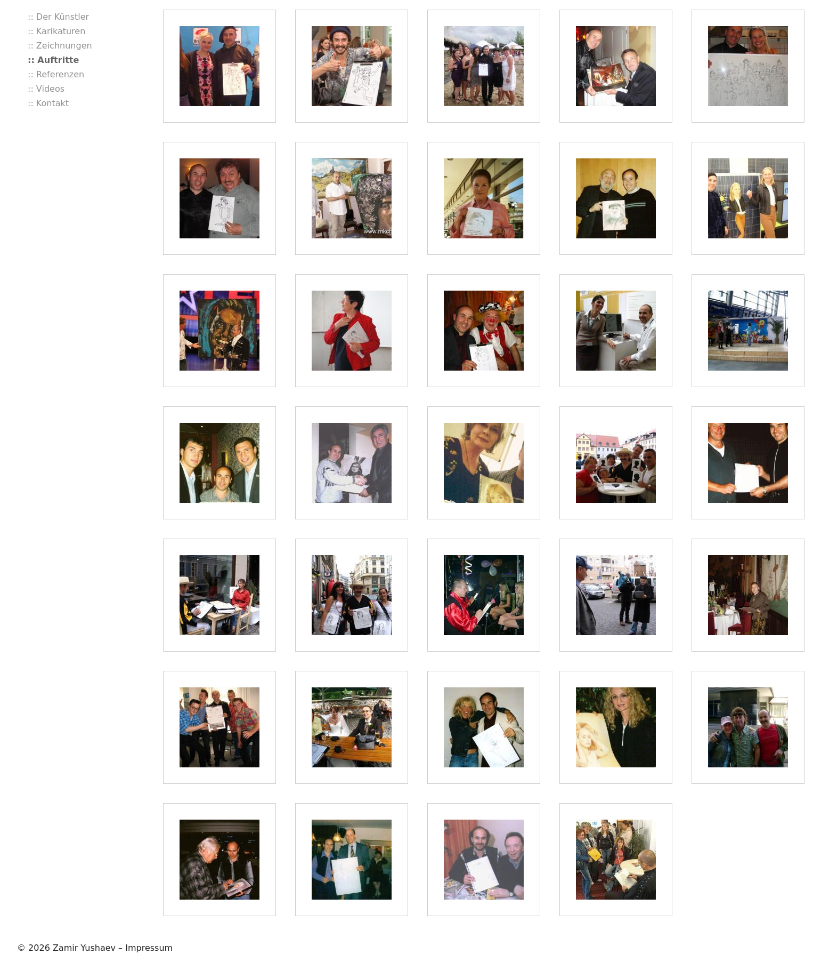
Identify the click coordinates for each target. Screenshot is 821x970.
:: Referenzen (56, 74)
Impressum (149, 948)
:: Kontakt (48, 103)
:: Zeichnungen (60, 46)
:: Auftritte (53, 60)
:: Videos (46, 89)
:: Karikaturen (56, 31)
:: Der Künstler (58, 17)
